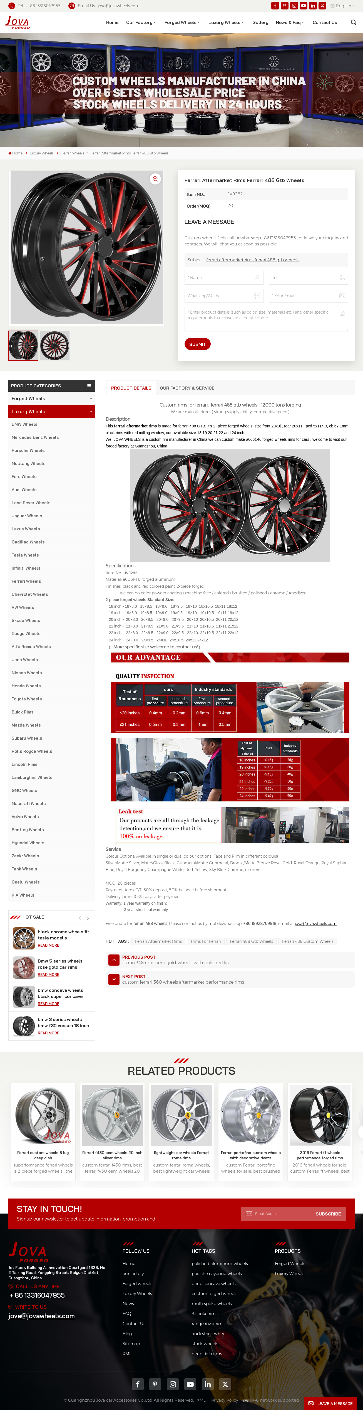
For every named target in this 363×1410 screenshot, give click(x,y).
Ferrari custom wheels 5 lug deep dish (43, 1155)
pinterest (155, 1384)
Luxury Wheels (224, 22)
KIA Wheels (23, 895)
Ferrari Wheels (72, 153)
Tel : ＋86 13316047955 (34, 6)
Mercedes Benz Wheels (35, 437)
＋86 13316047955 (36, 1295)
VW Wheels (23, 607)
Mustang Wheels (29, 463)
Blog (127, 1333)
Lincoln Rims (25, 764)
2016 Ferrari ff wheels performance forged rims (320, 1155)
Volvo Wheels (25, 816)
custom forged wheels (214, 1293)
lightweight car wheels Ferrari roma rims (181, 1155)
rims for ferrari (206, 941)
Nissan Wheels (27, 672)
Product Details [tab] (131, 388)
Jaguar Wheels (27, 515)
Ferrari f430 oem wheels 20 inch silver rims (112, 1155)
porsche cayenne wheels (217, 1273)
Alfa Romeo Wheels (31, 646)
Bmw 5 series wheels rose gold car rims (60, 964)
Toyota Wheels (27, 699)
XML (127, 1353)
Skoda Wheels (26, 620)
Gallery (260, 22)
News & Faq (288, 22)
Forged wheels (137, 1283)
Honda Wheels (26, 685)
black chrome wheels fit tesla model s (63, 935)
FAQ (127, 1313)
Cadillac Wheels (28, 542)
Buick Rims (23, 712)
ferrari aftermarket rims (158, 941)
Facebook (138, 1384)
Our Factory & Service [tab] (187, 388)
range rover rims (208, 1323)
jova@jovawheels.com (41, 1316)
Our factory (139, 22)
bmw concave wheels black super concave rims (60, 993)
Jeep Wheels (25, 659)
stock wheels (205, 1343)
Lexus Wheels (26, 528)
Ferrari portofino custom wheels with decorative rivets (251, 1155)
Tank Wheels (24, 869)
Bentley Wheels (28, 829)
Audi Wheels (24, 489)
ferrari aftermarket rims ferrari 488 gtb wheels (252, 259)
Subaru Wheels (27, 738)
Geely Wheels (26, 882)
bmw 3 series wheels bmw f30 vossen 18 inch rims (63, 1022)
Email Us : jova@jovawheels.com (104, 6)
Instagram (173, 1384)
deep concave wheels (214, 1283)
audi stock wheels (210, 1333)
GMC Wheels (24, 790)
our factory (133, 1273)
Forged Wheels (181, 22)
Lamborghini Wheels (32, 777)
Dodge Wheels (26, 633)
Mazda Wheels (26, 725)
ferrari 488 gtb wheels (251, 941)
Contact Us (134, 1323)
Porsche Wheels (28, 450)
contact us (325, 22)
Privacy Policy (224, 1400)
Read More (48, 945)
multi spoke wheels (212, 1303)
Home (112, 22)
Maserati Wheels (29, 803)
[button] (88, 918)
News (128, 1303)
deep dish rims (207, 1353)
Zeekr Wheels (25, 855)
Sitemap (131, 1343)
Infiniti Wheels (26, 568)
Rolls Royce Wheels (32, 751)
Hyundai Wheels (28, 842)
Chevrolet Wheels (30, 594)
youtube (190, 1384)
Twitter (225, 1384)
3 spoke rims (205, 1313)
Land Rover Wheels (31, 502)
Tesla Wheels (25, 555)
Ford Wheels (24, 476)
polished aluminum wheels (220, 1263)
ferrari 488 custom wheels (307, 941)
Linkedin (208, 1384)
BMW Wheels (25, 424)
